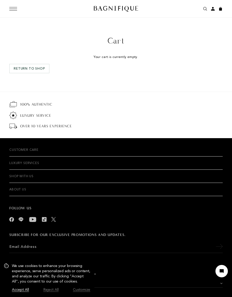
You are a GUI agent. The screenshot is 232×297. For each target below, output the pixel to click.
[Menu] (13, 9)
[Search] (205, 9)
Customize (81, 289)
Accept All (20, 289)
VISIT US (36, 283)
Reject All (51, 289)
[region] (47, 278)
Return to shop (29, 68)
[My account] (213, 9)
